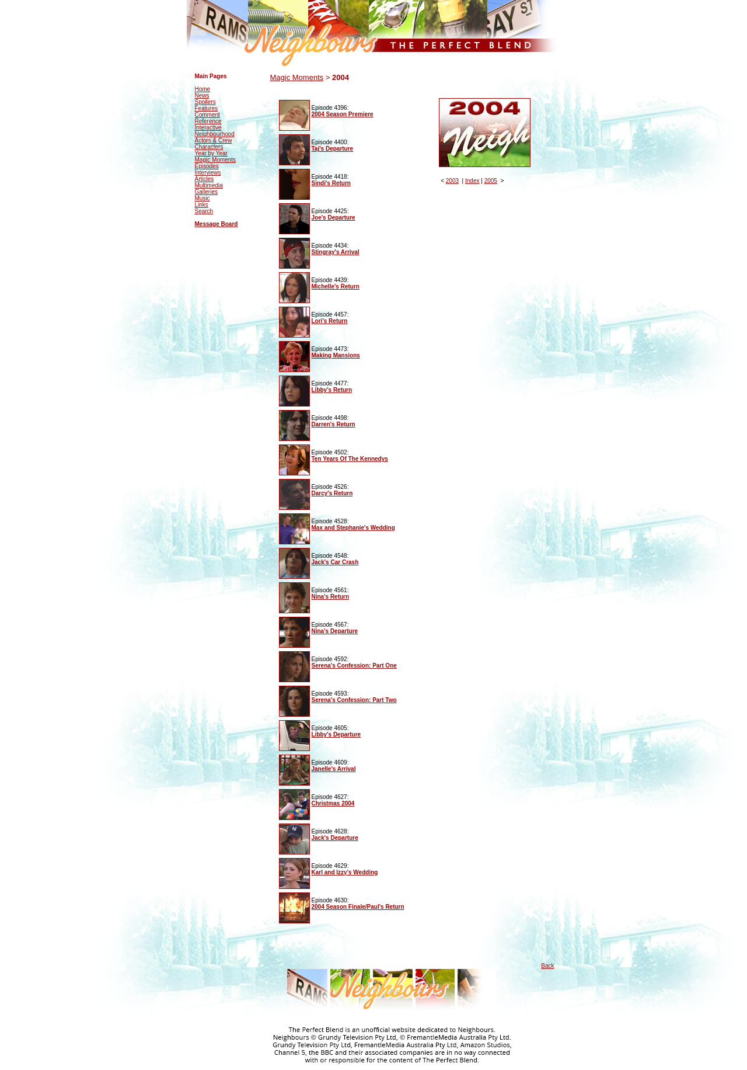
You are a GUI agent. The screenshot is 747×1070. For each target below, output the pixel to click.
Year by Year (211, 153)
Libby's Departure (336, 734)
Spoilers (205, 102)
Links (201, 205)
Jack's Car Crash (335, 562)
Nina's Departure (335, 631)
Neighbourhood (215, 134)
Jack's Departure (335, 838)
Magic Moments (215, 160)
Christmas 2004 (333, 803)
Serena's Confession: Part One (354, 665)
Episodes (207, 166)
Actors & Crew (213, 140)
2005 (490, 181)
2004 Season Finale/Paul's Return (358, 907)
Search (204, 211)
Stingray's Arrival (335, 252)
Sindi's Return (331, 183)
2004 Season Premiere (343, 114)
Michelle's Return (335, 286)
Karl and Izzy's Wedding (345, 872)
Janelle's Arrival (334, 769)
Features (206, 108)
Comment (207, 115)
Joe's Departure (333, 217)
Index (472, 181)
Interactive (208, 127)
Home (203, 89)
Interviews (208, 172)
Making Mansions (336, 355)
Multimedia (209, 185)
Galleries (206, 192)
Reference (208, 121)
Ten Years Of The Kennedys (350, 459)
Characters (209, 147)
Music (202, 198)
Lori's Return (330, 321)
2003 (452, 181)
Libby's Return (332, 390)
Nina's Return (331, 596)
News (202, 95)
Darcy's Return (332, 493)
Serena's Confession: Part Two (354, 700)
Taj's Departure (333, 148)
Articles (204, 179)
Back (547, 966)
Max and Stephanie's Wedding (353, 527)
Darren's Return (333, 424)
